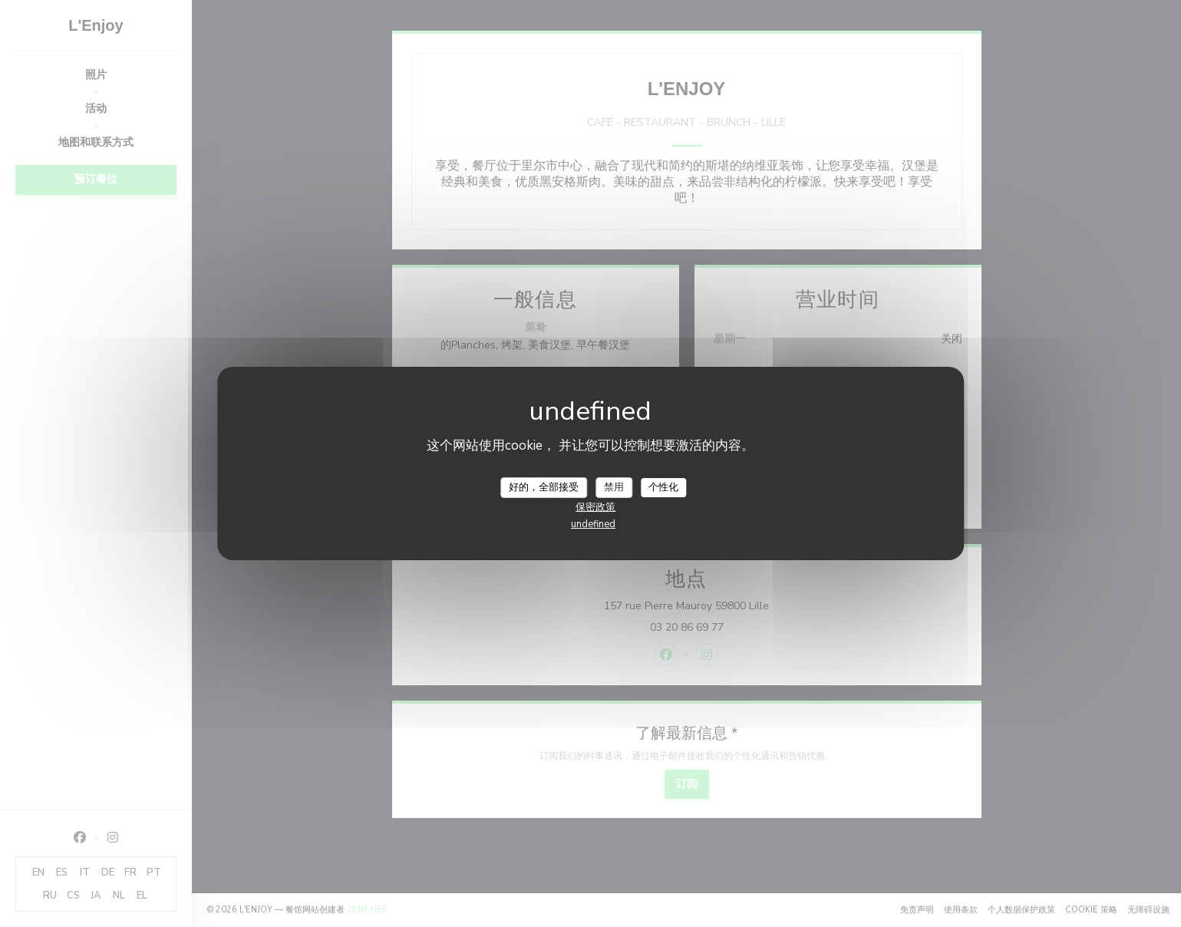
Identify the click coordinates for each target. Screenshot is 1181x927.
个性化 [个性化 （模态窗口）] (663, 486)
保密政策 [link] (595, 507)
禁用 (614, 486)
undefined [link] (593, 524)
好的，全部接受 (544, 486)
